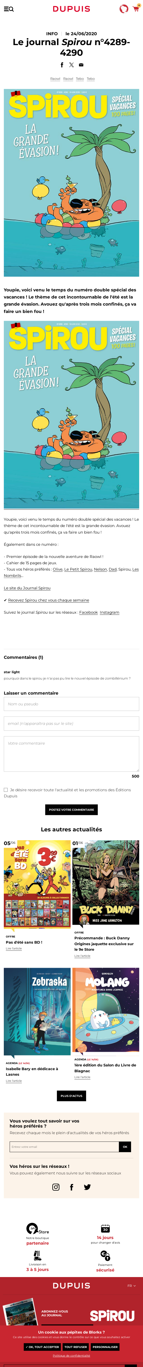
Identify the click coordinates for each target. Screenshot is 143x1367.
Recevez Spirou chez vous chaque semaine (48, 611)
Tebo (80, 79)
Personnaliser (105, 1347)
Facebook (88, 623)
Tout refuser (76, 1347)
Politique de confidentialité (71, 1355)
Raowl (55, 79)
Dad (113, 580)
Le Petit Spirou (78, 580)
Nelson (100, 580)
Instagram (109, 623)
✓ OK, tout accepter (42, 1347)
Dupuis (71, 9)
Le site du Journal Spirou (27, 599)
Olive (57, 580)
